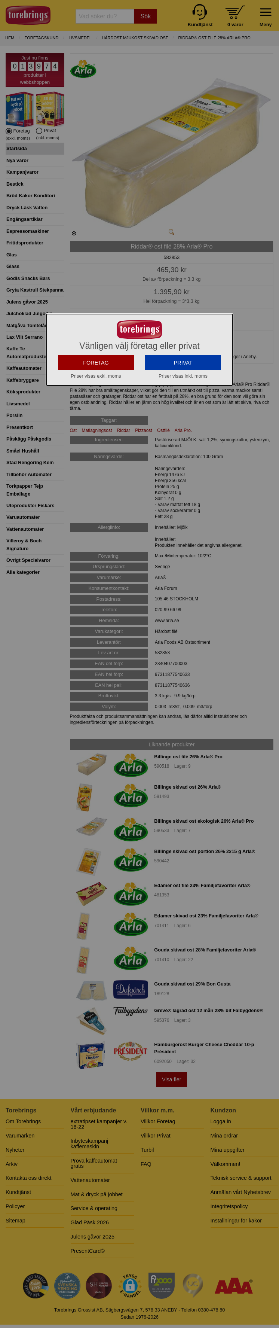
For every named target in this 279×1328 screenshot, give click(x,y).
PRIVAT (183, 430)
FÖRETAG (96, 430)
